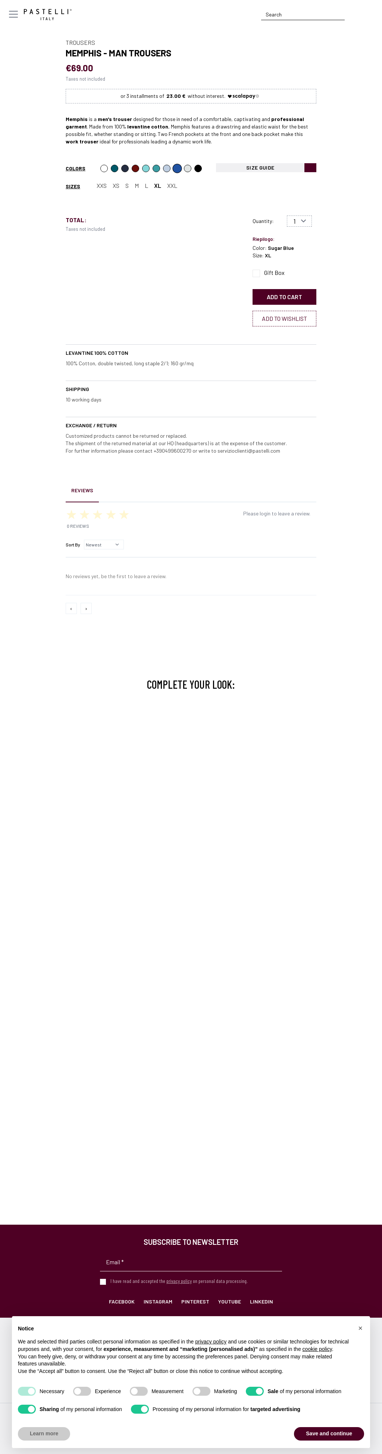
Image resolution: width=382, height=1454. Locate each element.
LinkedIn (261, 1301)
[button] (360, 1328)
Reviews (82, 490)
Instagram (158, 1301)
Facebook (122, 1301)
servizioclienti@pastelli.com (248, 450)
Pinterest (195, 1301)
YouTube (229, 1301)
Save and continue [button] (329, 1433)
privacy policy (179, 1281)
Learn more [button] (44, 1433)
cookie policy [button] (317, 1349)
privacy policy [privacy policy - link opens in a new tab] (210, 1342)
